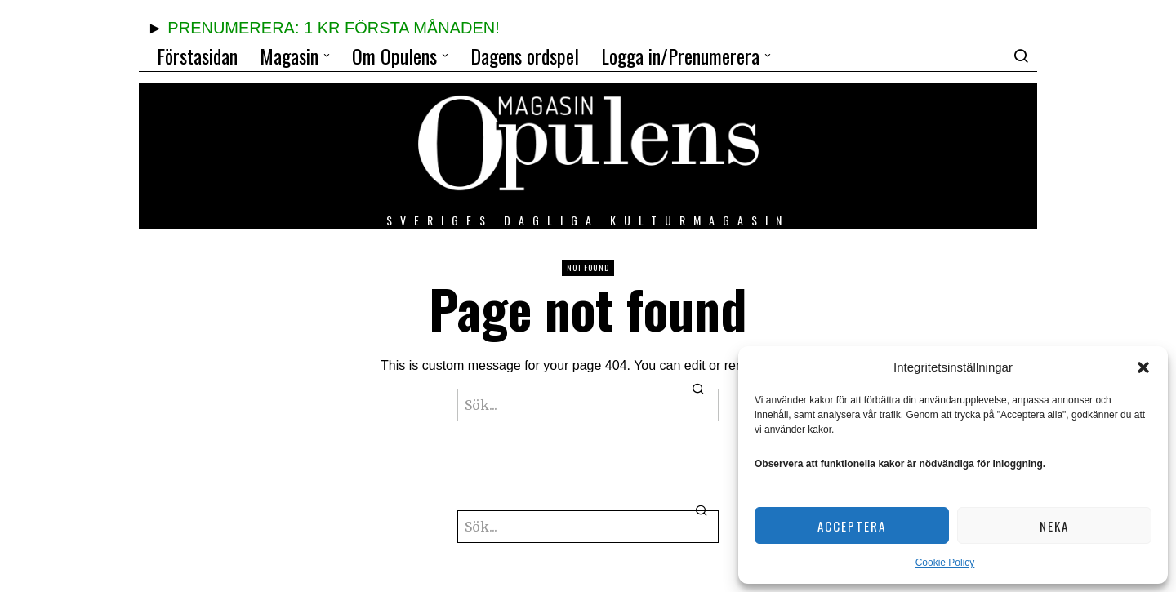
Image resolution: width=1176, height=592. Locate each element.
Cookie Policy (945, 562)
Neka (1054, 526)
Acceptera (851, 526)
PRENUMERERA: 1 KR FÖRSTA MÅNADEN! (333, 28)
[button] (1143, 367)
